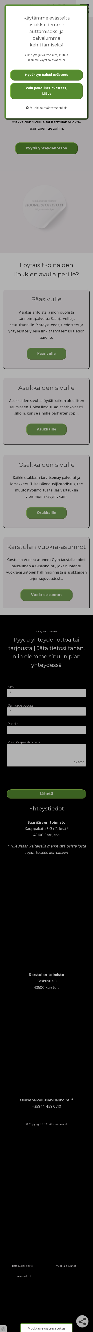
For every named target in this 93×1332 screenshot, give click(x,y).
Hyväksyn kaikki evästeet (46, 75)
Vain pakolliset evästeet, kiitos (47, 91)
